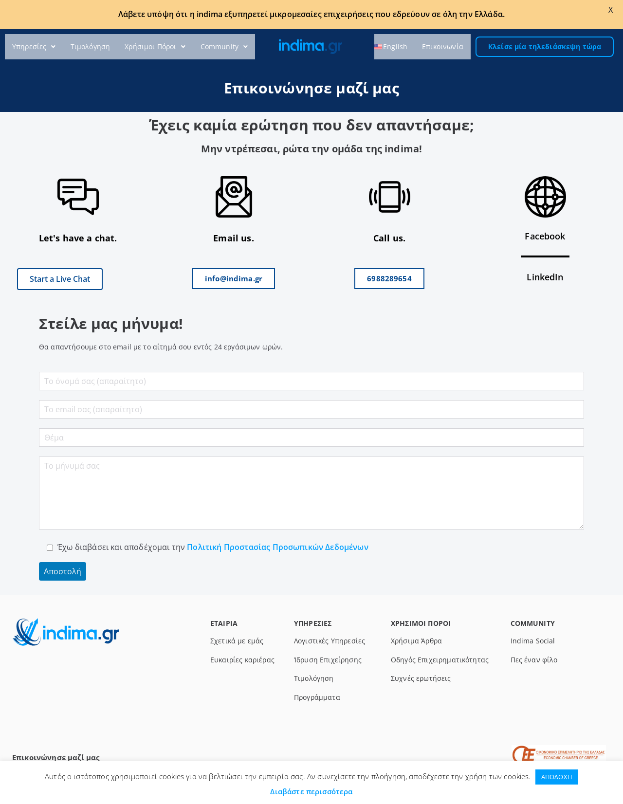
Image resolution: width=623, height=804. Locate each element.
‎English (395, 46)
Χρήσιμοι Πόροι (155, 46)
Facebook (545, 236)
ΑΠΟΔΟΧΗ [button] (556, 776)
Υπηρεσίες (34, 46)
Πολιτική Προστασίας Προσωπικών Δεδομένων (276, 547)
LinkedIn (545, 277)
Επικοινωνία (442, 46)
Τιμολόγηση (90, 46)
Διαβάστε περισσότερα (311, 791)
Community (224, 46)
